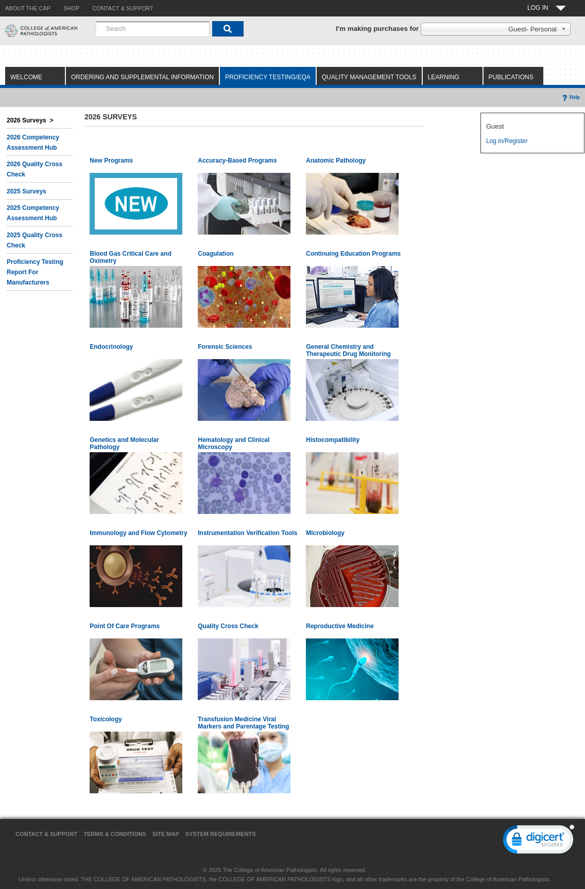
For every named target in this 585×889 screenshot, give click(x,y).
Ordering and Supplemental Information (142, 77)
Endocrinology (111, 346)
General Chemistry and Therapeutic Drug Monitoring (348, 350)
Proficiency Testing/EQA (268, 77)
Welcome (26, 77)
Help (570, 97)
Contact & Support (46, 834)
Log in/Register (507, 141)
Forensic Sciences (225, 346)
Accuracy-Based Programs (237, 160)
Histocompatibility (332, 439)
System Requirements (220, 834)
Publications (511, 77)
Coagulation (215, 253)
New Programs (111, 160)
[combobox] (152, 29)
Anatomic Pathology (336, 160)
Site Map (165, 834)
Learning (443, 77)
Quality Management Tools (369, 77)
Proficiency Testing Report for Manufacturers (35, 272)
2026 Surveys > (30, 120)
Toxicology (106, 719)
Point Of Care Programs (125, 626)
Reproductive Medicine (339, 626)
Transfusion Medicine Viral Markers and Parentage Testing (243, 723)
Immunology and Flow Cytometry (138, 533)
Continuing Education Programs (353, 253)
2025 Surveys (26, 191)
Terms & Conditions (114, 834)
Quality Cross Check (228, 626)
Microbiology (325, 533)
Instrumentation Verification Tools (247, 533)
